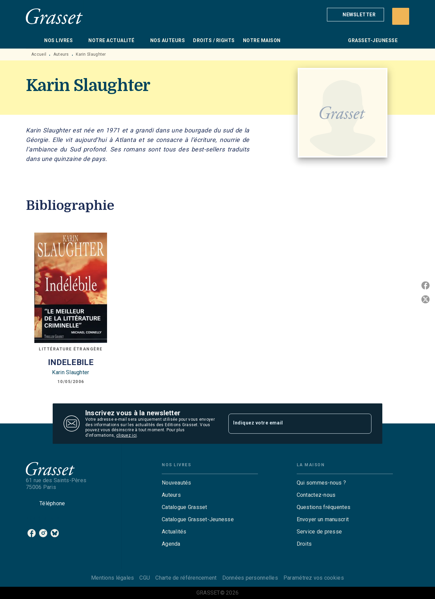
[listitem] (31, 533)
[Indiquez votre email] (291, 423)
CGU (144, 578)
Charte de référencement (185, 578)
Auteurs (61, 54)
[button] (355, 14)
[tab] (33, 40)
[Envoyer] (363, 424)
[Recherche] (400, 16)
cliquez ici (126, 435)
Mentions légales (112, 578)
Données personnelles (250, 578)
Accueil (38, 54)
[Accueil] (54, 16)
